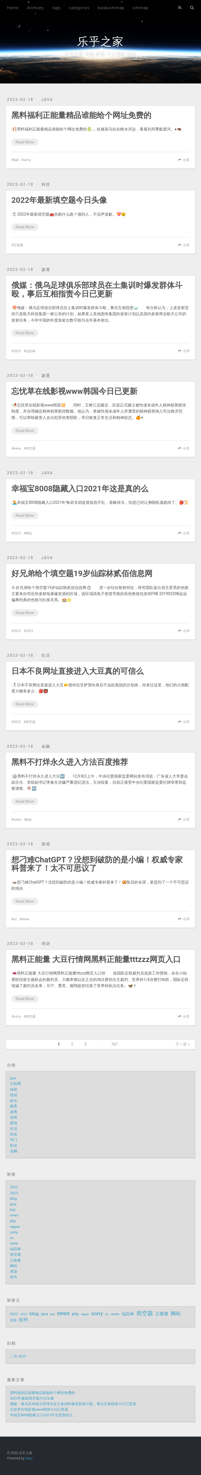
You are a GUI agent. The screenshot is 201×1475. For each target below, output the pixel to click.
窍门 (13, 1140)
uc (15, 919)
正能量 (18, 245)
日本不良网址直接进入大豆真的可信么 (77, 671)
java (47, 99)
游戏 (45, 844)
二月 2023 (18, 1356)
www (17, 448)
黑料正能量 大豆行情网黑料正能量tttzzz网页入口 (96, 959)
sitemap (141, 8)
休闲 (13, 1089)
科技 (45, 184)
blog (13, 1199)
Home (13, 8)
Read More (25, 142)
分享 (186, 160)
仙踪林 (31, 351)
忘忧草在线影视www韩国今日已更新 (74, 391)
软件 (13, 1277)
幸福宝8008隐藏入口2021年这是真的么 (79, 488)
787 (114, 1044)
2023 (17, 351)
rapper (15, 1227)
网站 (29, 533)
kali (15, 160)
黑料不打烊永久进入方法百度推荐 (69, 762)
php (29, 820)
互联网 (15, 1084)
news (17, 820)
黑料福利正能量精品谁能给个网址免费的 (81, 115)
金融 (45, 746)
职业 (13, 1145)
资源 (13, 1271)
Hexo (28, 1458)
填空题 (31, 448)
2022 (17, 631)
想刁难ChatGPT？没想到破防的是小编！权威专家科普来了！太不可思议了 (97, 864)
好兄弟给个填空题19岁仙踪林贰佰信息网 (81, 573)
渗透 (45, 269)
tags (56, 8)
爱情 (13, 1123)
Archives (35, 8)
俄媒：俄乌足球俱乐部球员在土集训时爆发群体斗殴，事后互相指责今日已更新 (96, 290)
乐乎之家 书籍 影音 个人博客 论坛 (100, 53)
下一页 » (182, 1044)
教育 (13, 1106)
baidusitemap (111, 8)
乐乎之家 (100, 41)
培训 (45, 943)
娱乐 (13, 1101)
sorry (27, 160)
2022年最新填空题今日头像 (59, 200)
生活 (45, 655)
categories (79, 8)
